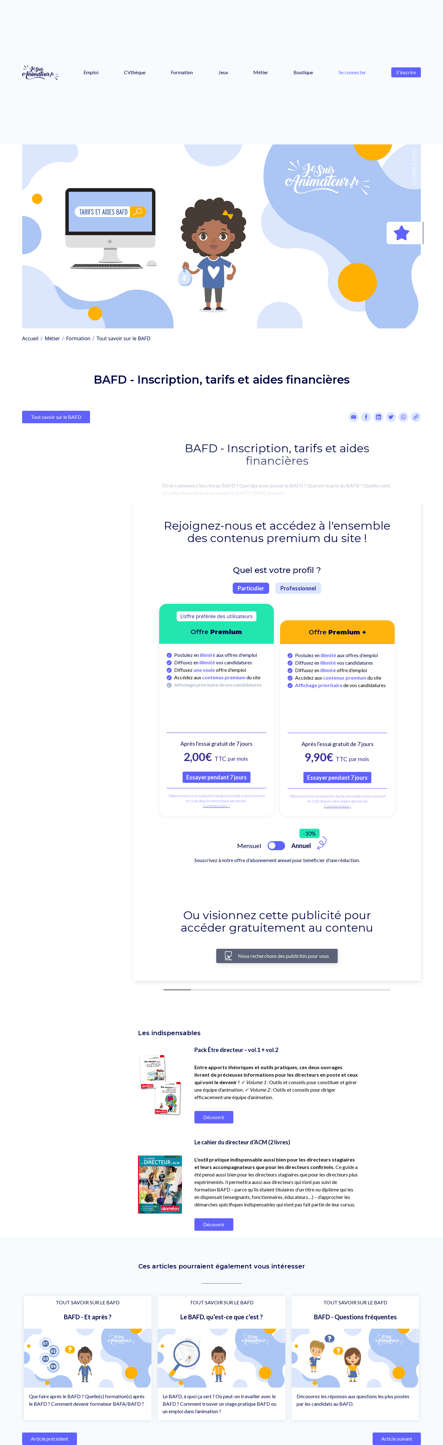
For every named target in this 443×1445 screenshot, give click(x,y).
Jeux (223, 72)
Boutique (303, 72)
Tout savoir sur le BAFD (123, 338)
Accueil (30, 338)
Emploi (90, 72)
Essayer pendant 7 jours (216, 777)
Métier (260, 72)
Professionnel (298, 588)
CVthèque (134, 72)
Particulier (251, 588)
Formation (182, 72)
